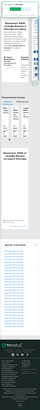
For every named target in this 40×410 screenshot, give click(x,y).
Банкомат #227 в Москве (14, 293)
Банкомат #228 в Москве (14, 296)
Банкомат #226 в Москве (14, 290)
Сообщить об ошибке (18, 226)
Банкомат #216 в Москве (13, 262)
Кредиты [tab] (8, 102)
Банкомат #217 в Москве (13, 265)
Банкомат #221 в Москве (13, 276)
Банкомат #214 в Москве (13, 257)
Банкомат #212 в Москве (13, 251)
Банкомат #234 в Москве (14, 313)
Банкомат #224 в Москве (14, 285)
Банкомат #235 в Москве (13, 315)
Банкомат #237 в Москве (14, 321)
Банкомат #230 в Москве (14, 301)
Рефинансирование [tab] (25, 102)
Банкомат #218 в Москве (14, 268)
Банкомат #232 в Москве (14, 307)
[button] (9, 139)
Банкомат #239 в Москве (14, 326)
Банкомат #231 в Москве (13, 304)
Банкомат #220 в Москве (14, 273)
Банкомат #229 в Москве (14, 299)
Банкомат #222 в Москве (14, 279)
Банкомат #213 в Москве (13, 254)
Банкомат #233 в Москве (14, 310)
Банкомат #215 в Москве (13, 259)
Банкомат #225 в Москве (13, 287)
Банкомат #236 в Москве (14, 318)
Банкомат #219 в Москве (13, 271)
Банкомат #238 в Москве (14, 324)
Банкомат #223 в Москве (14, 282)
